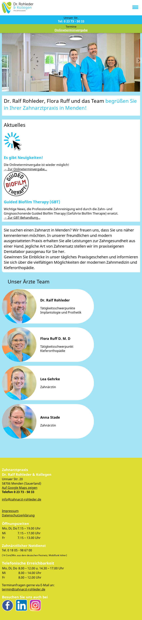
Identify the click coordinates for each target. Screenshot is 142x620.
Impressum (10, 511)
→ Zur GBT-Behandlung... (22, 218)
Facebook (7, 605)
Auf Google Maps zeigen (19, 488)
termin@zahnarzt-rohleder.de (23, 589)
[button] (135, 6)
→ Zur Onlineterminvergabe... (25, 169)
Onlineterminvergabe (71, 30)
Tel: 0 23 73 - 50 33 (71, 21)
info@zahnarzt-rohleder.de (21, 499)
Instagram (35, 605)
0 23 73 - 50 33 (24, 492)
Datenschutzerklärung (18, 515)
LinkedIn (21, 605)
